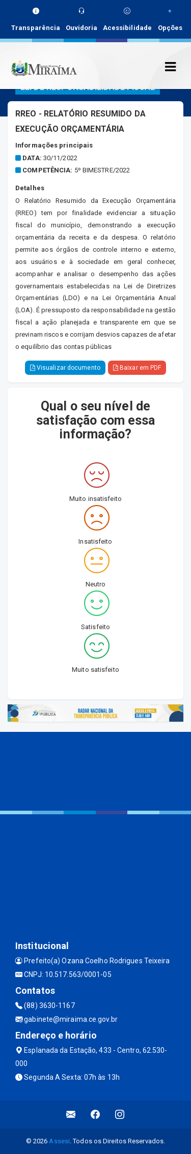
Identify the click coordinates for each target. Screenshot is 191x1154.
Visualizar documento (65, 367)
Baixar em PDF (137, 367)
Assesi (59, 1141)
